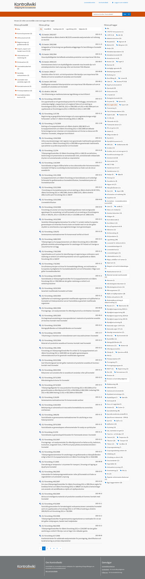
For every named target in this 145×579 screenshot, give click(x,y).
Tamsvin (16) (110, 437)
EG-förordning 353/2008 (49, 452)
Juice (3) (108, 206)
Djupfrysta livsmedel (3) (113, 85)
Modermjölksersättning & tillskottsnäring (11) (114, 301)
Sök (125, 14)
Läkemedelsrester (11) (113, 256)
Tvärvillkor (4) (121, 444)
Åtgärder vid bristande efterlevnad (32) (116, 478)
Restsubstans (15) (121, 372)
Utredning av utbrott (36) (114, 457)
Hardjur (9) (109, 174)
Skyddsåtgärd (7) (111, 397)
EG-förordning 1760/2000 (50, 251)
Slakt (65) (123, 397)
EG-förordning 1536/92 (49, 231)
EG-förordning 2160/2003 (50, 405)
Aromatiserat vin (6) (112, 58)
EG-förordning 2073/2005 (50, 377)
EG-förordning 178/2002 (49, 264)
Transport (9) (122, 441)
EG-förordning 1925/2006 (50, 333)
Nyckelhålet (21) (111, 339)
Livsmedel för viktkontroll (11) (115, 243)
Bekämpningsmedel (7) (113, 72)
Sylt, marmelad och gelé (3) (114, 431)
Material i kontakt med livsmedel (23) (116, 276)
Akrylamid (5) (110, 42)
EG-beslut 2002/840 (47, 44)
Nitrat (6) (109, 336)
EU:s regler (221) (111, 105)
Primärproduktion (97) (113, 359)
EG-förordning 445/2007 (49, 481)
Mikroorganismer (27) (112, 290)
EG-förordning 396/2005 (49, 471)
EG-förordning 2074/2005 (50, 385)
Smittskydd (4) (110, 401)
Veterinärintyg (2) (111, 470)
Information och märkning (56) (115, 194)
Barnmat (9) (109, 65)
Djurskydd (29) (110, 88)
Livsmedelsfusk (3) (112, 250)
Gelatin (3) (109, 131)
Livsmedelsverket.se (108, 566)
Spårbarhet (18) (111, 424)
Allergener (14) (121, 45)
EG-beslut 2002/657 (47, 34)
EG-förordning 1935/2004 (50, 340)
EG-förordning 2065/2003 (50, 370)
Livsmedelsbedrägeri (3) (113, 246)
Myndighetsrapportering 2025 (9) (116, 319)
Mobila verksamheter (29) (114, 297)
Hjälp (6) (119, 174)
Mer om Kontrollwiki (51, 571)
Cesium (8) (122, 78)
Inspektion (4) (110, 198)
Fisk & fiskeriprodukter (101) (115, 111)
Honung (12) (110, 178)
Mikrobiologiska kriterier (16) (115, 287)
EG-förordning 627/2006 (49, 536)
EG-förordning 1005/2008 (50, 99)
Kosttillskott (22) (111, 223)
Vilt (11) (123, 470)
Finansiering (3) (111, 108)
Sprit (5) (108, 421)
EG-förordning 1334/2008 (50, 207)
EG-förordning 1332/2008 (50, 187)
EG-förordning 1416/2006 (50, 219)
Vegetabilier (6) (110, 464)
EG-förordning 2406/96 (49, 415)
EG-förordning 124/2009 (49, 163)
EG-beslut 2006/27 (47, 72)
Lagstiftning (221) (71, 29)
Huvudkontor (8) (111, 181)
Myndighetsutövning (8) (113, 322)
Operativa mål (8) (121, 352)
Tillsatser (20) (110, 441)
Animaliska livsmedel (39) (113, 55)
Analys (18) (109, 48)
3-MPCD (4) (109, 35)
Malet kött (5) (110, 263)
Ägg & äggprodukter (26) (113, 483)
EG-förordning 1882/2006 (50, 308)
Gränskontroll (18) (111, 158)
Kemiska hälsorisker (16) (113, 213)
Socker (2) (120, 407)
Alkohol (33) (109, 45)
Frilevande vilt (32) (111, 121)
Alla (41, 29)
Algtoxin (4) (121, 42)
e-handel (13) (110, 95)
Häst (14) (109, 191)
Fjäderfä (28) (110, 115)
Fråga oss (105, 572)
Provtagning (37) (111, 362)
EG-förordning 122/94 (48, 150)
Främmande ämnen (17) (113, 125)
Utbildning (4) (110, 454)
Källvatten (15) (110, 230)
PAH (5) (108, 355)
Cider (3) (108, 81)
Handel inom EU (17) (112, 168)
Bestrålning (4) (110, 78)
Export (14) (123, 105)
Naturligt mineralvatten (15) (114, 332)
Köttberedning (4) (111, 233)
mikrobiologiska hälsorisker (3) (115, 284)
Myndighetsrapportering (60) (115, 312)
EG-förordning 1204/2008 (50, 138)
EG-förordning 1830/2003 (50, 296)
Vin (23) (108, 474)
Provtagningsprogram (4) (114, 365)
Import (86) (119, 191)
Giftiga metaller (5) (111, 135)
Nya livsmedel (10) (121, 336)
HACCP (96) (109, 164)
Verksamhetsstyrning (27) (114, 467)
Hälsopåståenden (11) (113, 188)
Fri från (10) (109, 118)
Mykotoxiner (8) (122, 306)
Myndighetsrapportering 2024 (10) (116, 316)
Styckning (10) (110, 427)
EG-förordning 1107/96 (49, 113)
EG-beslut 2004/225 (47, 62)
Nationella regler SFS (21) (114, 329)
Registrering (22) (122, 369)
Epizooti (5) (121, 101)
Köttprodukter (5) (111, 236)
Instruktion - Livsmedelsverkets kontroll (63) (116, 202)
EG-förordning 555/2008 (49, 516)
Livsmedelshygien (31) (113, 253)
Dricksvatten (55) (111, 91)
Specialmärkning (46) (112, 411)
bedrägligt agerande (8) (113, 68)
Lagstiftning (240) (111, 240)
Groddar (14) (110, 148)
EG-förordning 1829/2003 (50, 288)
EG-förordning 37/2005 (49, 462)
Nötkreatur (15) (111, 346)
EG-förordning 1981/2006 (50, 348)
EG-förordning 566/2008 (49, 526)
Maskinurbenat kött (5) (113, 272)
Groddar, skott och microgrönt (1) (116, 151)
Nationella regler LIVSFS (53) (115, 326)
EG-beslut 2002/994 (47, 54)
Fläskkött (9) (122, 115)
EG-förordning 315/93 (48, 432)
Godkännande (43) (121, 145)
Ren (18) (108, 372)
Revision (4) (109, 375)
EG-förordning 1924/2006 (50, 325)
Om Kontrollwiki (103, 2)
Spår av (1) (118, 421)
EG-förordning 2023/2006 (50, 360)
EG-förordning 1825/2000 (50, 276)
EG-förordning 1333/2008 (50, 199)
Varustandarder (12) (112, 461)
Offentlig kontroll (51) (112, 349)
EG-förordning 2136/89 (49, 397)
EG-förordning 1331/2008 (50, 175)
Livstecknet (105, 569)
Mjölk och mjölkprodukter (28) (115, 294)
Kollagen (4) (109, 216)
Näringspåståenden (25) (113, 342)
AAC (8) (119, 35)
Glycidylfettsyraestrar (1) (114, 141)
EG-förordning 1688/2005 (50, 239)
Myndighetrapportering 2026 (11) (116, 309)
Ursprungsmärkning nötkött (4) (115, 451)
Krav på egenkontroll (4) (113, 226)
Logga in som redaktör (120, 2)
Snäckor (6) (109, 407)
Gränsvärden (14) (111, 161)
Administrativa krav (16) (113, 38)
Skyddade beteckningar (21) (114, 394)
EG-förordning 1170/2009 (50, 123)
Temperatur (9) (122, 437)
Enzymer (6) (109, 101)
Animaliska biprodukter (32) (114, 52)
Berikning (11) (110, 75)
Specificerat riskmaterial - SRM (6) (116, 417)
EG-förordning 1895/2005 (50, 315)
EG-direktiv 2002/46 (48, 91)
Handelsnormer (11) (112, 171)
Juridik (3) (118, 206)
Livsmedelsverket (89, 2)
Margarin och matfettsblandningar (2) (116, 267)
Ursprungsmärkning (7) (113, 447)
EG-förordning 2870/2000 (50, 424)
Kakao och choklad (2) (112, 210)
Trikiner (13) (109, 444)
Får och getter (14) (112, 128)
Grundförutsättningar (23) (114, 155)
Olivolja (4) (109, 352)
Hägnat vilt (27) (110, 184)
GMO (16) (109, 145)
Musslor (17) (109, 306)
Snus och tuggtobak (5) (113, 404)
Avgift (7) (120, 62)
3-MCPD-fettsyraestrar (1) (114, 32)
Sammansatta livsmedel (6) (114, 391)
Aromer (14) (109, 62)
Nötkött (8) (123, 346)
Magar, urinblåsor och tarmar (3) (116, 260)
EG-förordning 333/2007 (49, 439)
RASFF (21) (109, 369)
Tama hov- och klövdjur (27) (114, 434)
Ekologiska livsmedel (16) (113, 98)
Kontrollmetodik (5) (112, 220)
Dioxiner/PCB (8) (120, 81)
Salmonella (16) (110, 387)
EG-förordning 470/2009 (49, 504)
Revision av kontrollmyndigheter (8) (116, 380)
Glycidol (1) (109, 138)
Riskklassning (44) (111, 384)
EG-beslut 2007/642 (47, 81)
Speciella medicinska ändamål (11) (116, 414)
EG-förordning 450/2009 (49, 494)
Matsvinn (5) (110, 280)
